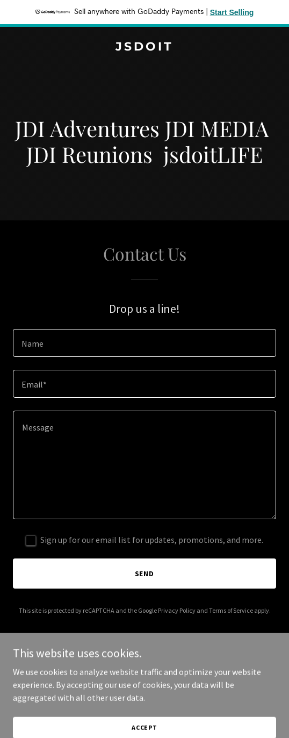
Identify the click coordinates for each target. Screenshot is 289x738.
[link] (144, 47)
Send (145, 573)
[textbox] (144, 343)
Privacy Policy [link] (177, 610)
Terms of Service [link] (231, 610)
